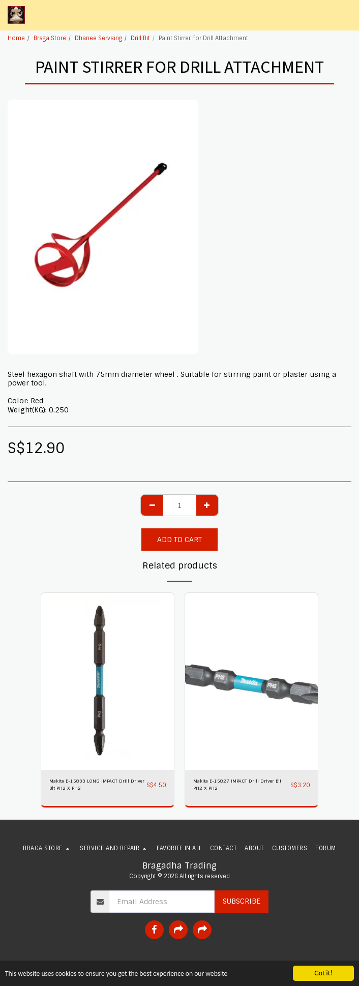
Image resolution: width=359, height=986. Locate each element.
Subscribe (241, 901)
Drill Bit (140, 38)
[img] (107, 681)
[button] (345, 15)
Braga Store (50, 38)
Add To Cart (179, 539)
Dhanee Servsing (98, 38)
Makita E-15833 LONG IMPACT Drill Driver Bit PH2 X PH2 (96, 784)
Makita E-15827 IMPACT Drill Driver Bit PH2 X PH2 (237, 784)
